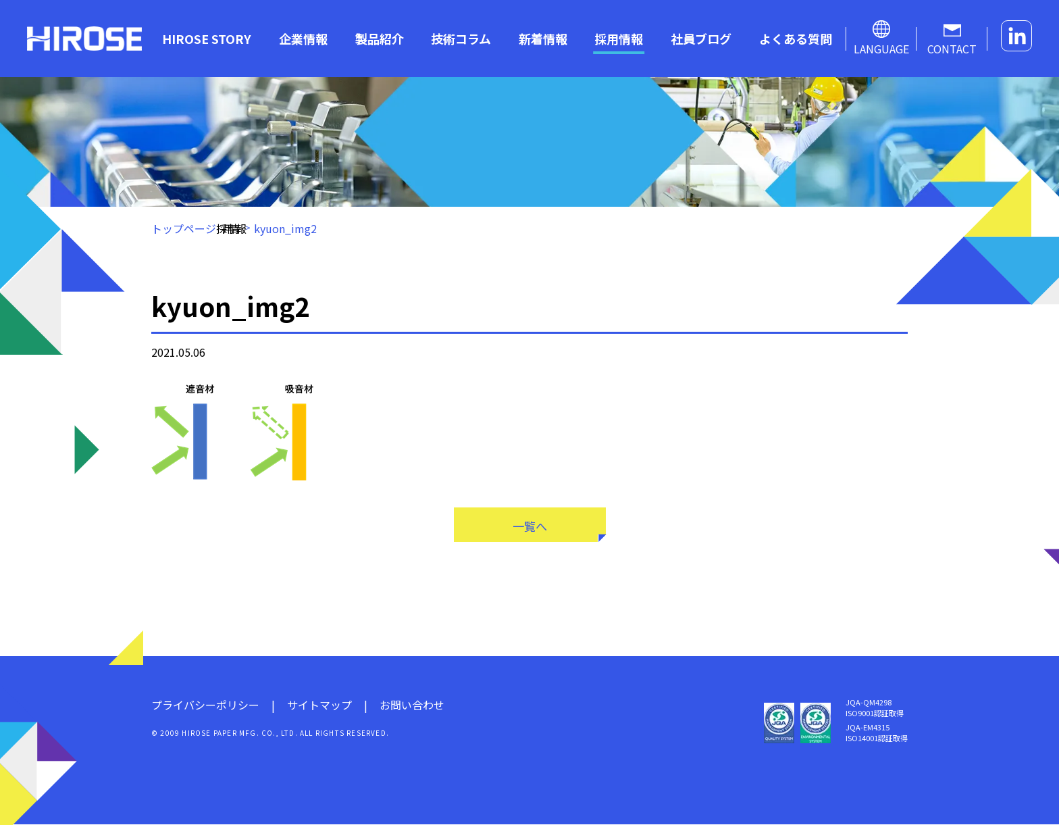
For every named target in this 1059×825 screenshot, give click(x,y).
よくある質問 (795, 38)
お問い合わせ (412, 705)
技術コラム (461, 38)
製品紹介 (379, 38)
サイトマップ (319, 705)
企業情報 (303, 38)
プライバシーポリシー (205, 705)
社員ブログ (701, 38)
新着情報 (543, 38)
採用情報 (618, 38)
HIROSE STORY (206, 38)
